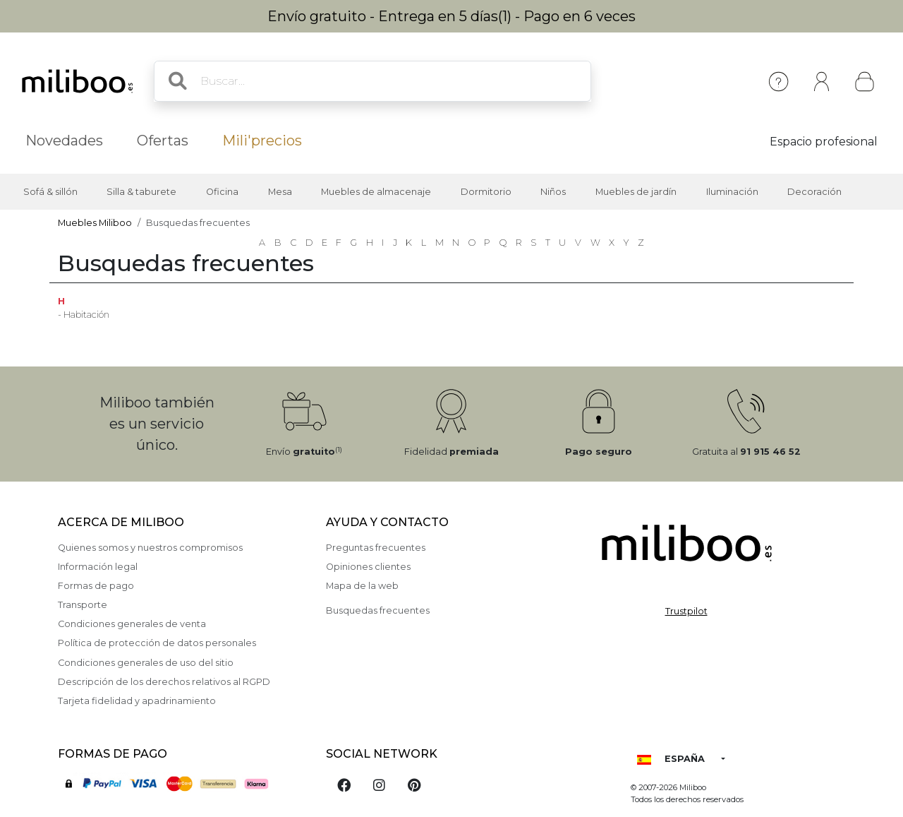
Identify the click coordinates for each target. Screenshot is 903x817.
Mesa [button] (280, 191)
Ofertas (162, 140)
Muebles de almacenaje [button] (376, 191)
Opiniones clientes (368, 566)
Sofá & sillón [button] (50, 191)
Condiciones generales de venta (132, 624)
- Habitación (83, 314)
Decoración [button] (814, 191)
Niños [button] (553, 191)
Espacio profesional (824, 141)
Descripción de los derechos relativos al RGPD (164, 681)
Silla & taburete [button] (141, 191)
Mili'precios (262, 140)
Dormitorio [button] (486, 191)
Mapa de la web (362, 585)
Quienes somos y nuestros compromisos (150, 547)
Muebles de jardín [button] (636, 191)
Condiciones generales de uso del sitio (146, 662)
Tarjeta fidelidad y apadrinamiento (137, 701)
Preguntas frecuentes (375, 547)
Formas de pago (96, 585)
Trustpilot (686, 611)
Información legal (98, 566)
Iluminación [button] (732, 191)
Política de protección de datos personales (157, 643)
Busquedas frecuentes (378, 610)
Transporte (82, 605)
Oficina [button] (222, 191)
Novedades (64, 140)
